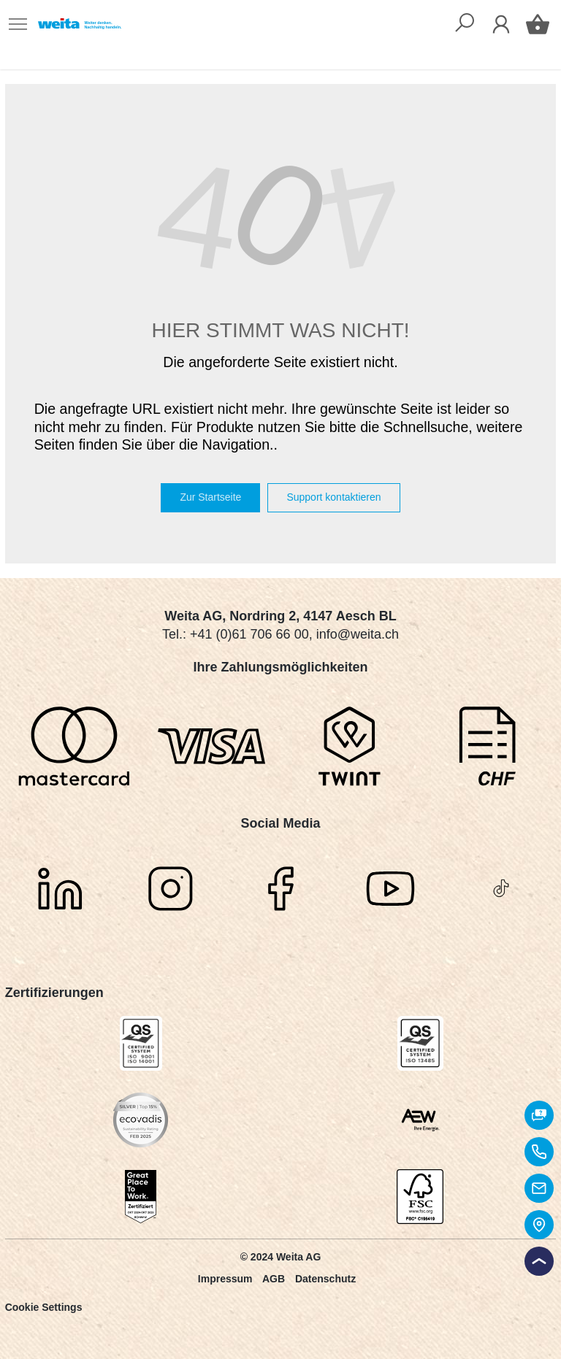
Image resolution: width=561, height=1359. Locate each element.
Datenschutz (325, 1279)
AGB (273, 1279)
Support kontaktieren (333, 497)
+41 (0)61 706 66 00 (249, 634)
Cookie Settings (44, 1307)
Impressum (225, 1279)
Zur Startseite (210, 497)
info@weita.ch (357, 634)
